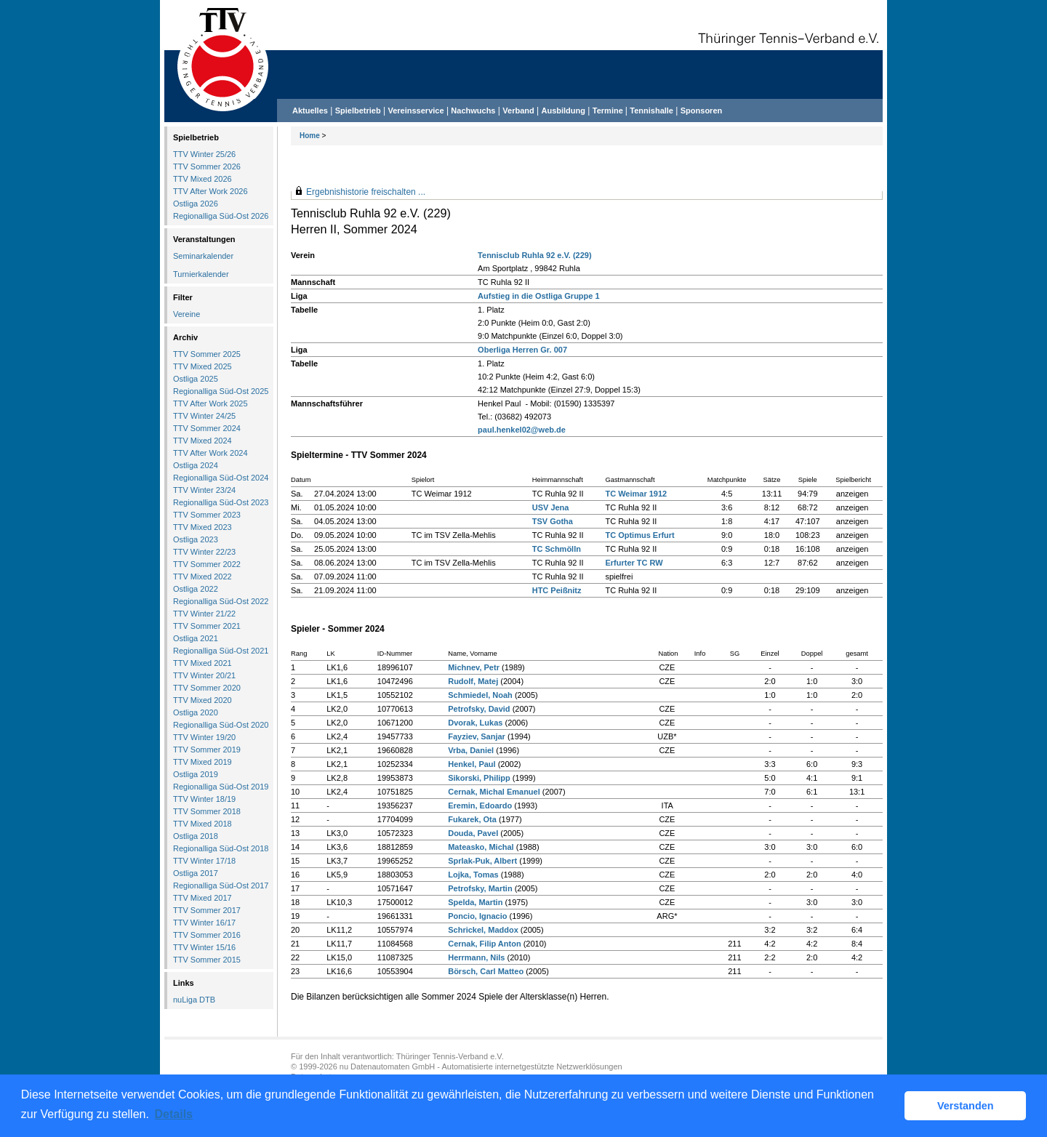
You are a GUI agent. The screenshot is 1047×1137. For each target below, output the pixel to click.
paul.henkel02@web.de (522, 429)
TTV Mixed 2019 (202, 762)
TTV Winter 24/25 (204, 415)
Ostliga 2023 (195, 539)
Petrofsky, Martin (480, 888)
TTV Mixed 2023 (202, 527)
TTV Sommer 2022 (207, 564)
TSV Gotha (552, 521)
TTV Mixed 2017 (202, 897)
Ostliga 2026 (195, 203)
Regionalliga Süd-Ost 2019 (220, 786)
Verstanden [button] (965, 1106)
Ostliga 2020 (195, 712)
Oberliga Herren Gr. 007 (522, 349)
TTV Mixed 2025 (202, 366)
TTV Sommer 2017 (207, 910)
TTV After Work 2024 (210, 453)
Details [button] (174, 1114)
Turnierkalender (201, 274)
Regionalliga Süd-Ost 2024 (220, 477)
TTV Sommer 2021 (207, 626)
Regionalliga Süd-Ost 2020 (220, 724)
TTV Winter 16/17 (204, 922)
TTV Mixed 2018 (202, 823)
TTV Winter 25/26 (204, 154)
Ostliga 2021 (195, 638)
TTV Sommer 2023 (207, 514)
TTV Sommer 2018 (207, 811)
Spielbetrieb (358, 110)
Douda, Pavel (473, 833)
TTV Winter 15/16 (204, 947)
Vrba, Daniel (471, 750)
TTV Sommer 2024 (207, 428)
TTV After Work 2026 (210, 191)
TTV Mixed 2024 (202, 440)
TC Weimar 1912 (636, 493)
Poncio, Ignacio (477, 916)
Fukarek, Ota (472, 819)
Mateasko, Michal (480, 847)
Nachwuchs (473, 110)
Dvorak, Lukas (475, 722)
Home (310, 136)
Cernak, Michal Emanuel (494, 791)
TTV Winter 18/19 (204, 799)
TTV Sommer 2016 (207, 935)
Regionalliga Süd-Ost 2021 (220, 650)
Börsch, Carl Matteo (486, 971)
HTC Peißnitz (557, 590)
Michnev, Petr (474, 667)
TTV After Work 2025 (210, 403)
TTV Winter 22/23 (204, 551)
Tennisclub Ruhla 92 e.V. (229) (535, 255)
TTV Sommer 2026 (207, 166)
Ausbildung (564, 110)
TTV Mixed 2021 (202, 663)
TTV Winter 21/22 (204, 613)
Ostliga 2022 (195, 588)
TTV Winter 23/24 (204, 490)
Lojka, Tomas (473, 874)
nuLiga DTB (194, 999)
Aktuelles (310, 110)
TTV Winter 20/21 (204, 675)
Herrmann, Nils (476, 957)
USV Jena (550, 507)
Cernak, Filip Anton (484, 943)
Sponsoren (701, 110)
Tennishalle (651, 110)
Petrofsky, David (479, 708)
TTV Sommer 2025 (207, 354)
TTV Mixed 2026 (202, 178)
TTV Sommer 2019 (207, 749)
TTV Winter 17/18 (204, 860)
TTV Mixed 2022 (202, 576)
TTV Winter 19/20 (204, 737)
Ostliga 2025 (195, 378)
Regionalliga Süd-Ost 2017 (220, 885)
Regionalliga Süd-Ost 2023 (220, 502)
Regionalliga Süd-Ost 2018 (220, 848)
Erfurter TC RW (633, 562)
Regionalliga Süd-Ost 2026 (220, 216)
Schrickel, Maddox (483, 929)
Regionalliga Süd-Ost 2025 (220, 391)
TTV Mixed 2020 (202, 700)
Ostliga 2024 (195, 465)
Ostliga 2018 (195, 836)
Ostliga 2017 (195, 873)
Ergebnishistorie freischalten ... (365, 192)
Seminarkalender (203, 256)
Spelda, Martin (475, 902)
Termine (609, 110)
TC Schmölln (556, 549)
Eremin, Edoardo (480, 805)
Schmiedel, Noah (480, 695)
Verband (518, 110)
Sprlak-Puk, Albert (482, 860)
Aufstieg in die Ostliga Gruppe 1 (538, 296)
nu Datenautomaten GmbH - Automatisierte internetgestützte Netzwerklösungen (481, 1066)
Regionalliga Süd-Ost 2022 (220, 601)
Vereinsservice (416, 110)
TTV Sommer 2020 (207, 687)
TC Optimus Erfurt (639, 535)
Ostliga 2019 (195, 774)
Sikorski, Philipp (479, 778)
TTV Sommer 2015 (207, 959)
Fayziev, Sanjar (476, 736)
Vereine (186, 314)
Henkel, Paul (471, 764)
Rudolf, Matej (473, 681)
